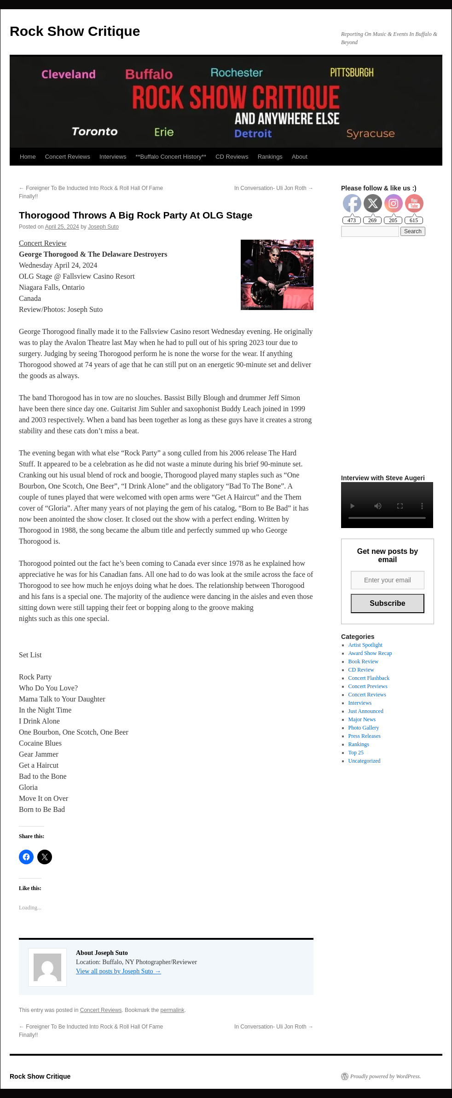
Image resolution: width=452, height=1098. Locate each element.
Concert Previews (368, 686)
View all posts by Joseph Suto (118, 971)
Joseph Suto (103, 227)
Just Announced (365, 711)
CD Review (361, 670)
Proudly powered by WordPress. (385, 1076)
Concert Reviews (67, 156)
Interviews (113, 156)
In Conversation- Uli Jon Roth (273, 188)
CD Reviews (232, 156)
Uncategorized (364, 761)
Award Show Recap (370, 653)
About (299, 156)
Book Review (363, 661)
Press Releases (364, 736)
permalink (172, 1010)
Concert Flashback (369, 678)
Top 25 (356, 752)
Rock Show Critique (75, 31)
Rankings (270, 156)
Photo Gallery (363, 727)
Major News (362, 719)
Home (28, 156)
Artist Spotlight (365, 645)
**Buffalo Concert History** (170, 156)
